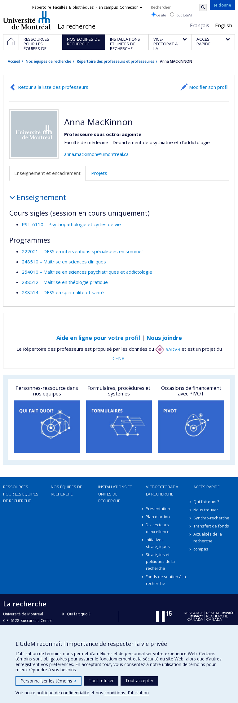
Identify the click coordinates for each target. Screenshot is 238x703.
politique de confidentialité (63, 693)
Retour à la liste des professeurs (53, 87)
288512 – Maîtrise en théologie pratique (65, 282)
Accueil (14, 61)
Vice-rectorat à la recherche (162, 490)
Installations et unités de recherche (115, 493)
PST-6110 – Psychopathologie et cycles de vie (71, 224)
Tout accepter (139, 680)
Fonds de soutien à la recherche (166, 580)
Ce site (159, 14)
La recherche (76, 26)
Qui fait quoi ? (206, 501)
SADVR (167, 349)
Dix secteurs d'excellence (158, 528)
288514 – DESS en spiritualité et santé (63, 292)
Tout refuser (101, 680)
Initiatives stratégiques (158, 543)
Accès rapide (206, 487)
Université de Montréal (27, 20)
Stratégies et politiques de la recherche (160, 561)
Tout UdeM (181, 14)
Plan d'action (158, 516)
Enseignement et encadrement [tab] (47, 173)
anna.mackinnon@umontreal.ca (96, 154)
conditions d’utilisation (126, 693)
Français (199, 25)
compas (200, 549)
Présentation (158, 508)
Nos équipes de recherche (48, 61)
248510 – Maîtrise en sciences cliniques (64, 261)
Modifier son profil (208, 87)
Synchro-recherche (211, 518)
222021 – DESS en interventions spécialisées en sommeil (82, 251)
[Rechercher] (203, 7)
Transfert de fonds (211, 526)
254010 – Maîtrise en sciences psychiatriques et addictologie (87, 272)
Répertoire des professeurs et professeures (115, 61)
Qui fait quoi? (78, 614)
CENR (118, 358)
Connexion (131, 7)
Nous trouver (205, 510)
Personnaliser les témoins (48, 681)
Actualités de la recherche (207, 537)
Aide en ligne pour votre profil (98, 337)
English (223, 25)
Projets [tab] (99, 173)
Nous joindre (164, 337)
